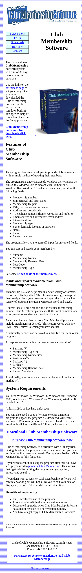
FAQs (17, 37)
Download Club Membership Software (42, 432)
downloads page (15, 87)
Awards (46, 568)
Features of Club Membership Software (17, 151)
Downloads (17, 42)
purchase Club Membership (44, 466)
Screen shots (17, 33)
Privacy (35, 568)
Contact (17, 50)
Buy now (17, 46)
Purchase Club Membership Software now (42, 440)
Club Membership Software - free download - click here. (17, 131)
